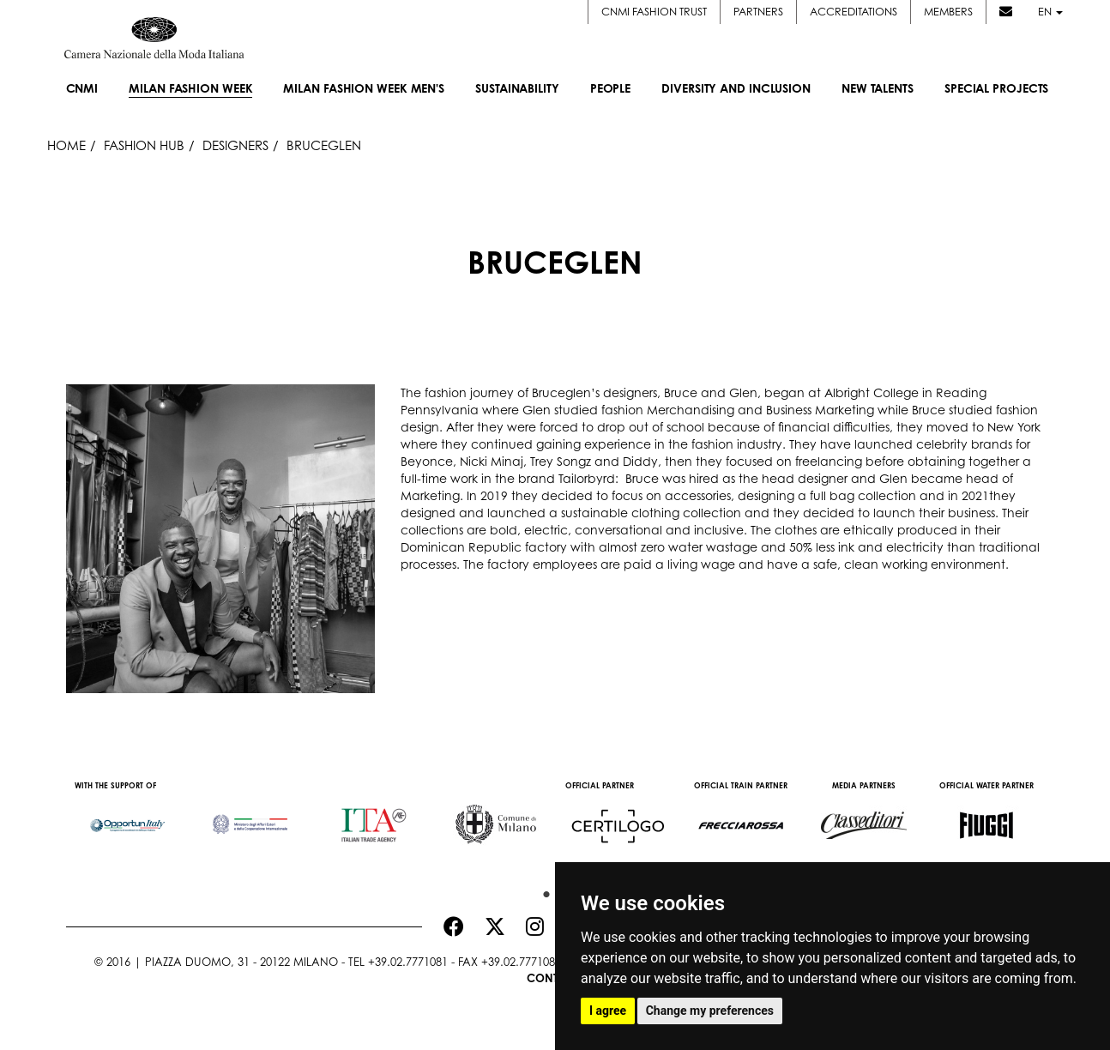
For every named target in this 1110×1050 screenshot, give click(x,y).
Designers (235, 145)
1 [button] (542, 890)
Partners (758, 11)
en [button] (1050, 11)
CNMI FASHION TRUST (654, 11)
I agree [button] (607, 1010)
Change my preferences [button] (710, 1010)
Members (948, 11)
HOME (66, 145)
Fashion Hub (144, 145)
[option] (127, 816)
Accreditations (853, 11)
